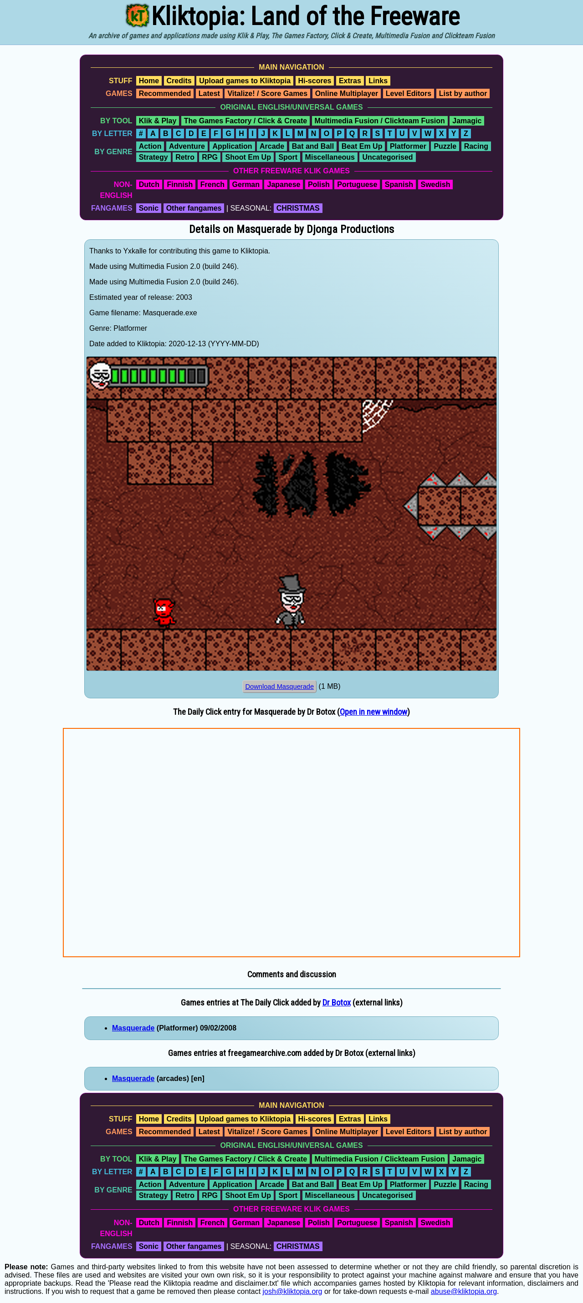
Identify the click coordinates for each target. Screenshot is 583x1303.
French (212, 184)
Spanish (399, 184)
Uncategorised (387, 157)
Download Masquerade (279, 686)
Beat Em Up (362, 146)
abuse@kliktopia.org (464, 1291)
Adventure (187, 146)
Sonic (149, 208)
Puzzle (445, 146)
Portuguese (357, 184)
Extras (350, 81)
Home (149, 81)
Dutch (149, 184)
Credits (179, 81)
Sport (287, 157)
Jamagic (466, 121)
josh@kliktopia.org (292, 1291)
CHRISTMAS (298, 208)
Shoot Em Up (248, 157)
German (246, 184)
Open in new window (373, 712)
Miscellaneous (330, 157)
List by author (463, 93)
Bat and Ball (313, 146)
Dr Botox (336, 1003)
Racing (476, 146)
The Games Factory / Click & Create (245, 121)
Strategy (153, 157)
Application (232, 146)
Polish (319, 184)
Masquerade (133, 1028)
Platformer (408, 146)
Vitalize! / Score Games (267, 93)
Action (150, 146)
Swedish (435, 184)
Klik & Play (158, 121)
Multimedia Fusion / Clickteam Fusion (380, 121)
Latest (209, 93)
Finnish (180, 184)
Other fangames (194, 208)
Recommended (165, 93)
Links (378, 81)
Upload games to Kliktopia (245, 81)
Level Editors (408, 93)
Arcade (272, 146)
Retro (184, 157)
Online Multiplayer (346, 93)
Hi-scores (315, 81)
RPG (210, 157)
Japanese (283, 184)
